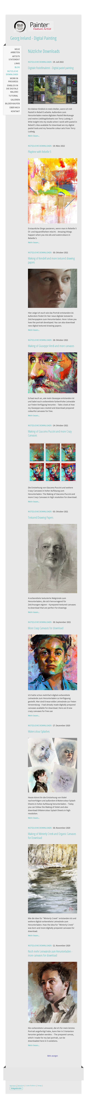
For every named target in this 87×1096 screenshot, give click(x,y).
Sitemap (39, 1088)
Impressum (13, 1088)
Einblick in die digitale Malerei (12, 90)
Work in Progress (13, 82)
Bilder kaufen (12, 105)
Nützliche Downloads (12, 75)
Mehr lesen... (34, 138)
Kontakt (15, 113)
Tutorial (13, 97)
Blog (17, 69)
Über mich (14, 109)
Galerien (15, 101)
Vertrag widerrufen (16, 1090)
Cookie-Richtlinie (31, 1088)
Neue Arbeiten (15, 53)
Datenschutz (20, 1088)
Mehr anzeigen (52, 1057)
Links (17, 65)
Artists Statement (14, 60)
